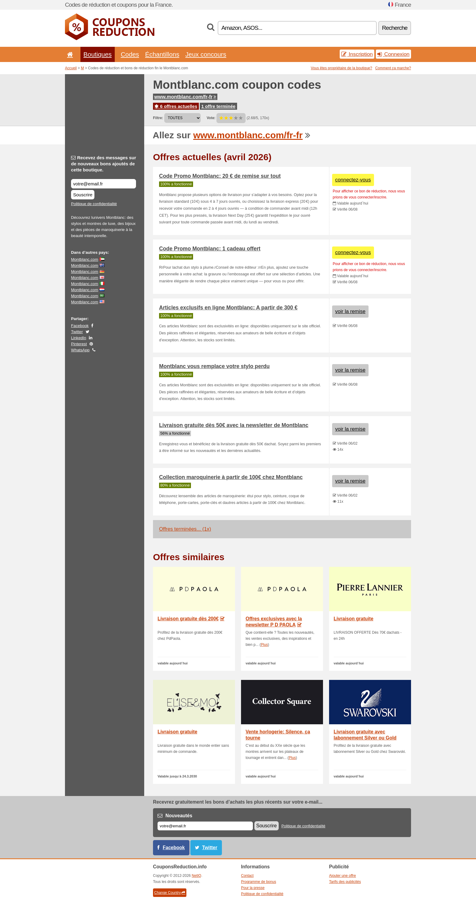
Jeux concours (205, 54)
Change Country (169, 893)
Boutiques (97, 54)
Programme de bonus (258, 882)
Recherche (394, 28)
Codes (130, 54)
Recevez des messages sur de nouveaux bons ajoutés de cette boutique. (103, 163)
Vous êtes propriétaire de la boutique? (341, 68)
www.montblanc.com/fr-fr (185, 96)
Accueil (71, 68)
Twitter (77, 331)
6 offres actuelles (176, 106)
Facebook (80, 325)
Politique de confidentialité (94, 204)
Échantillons (162, 54)
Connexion (393, 54)
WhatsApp (80, 350)
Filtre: (158, 118)
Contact (247, 876)
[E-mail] (205, 826)
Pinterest (79, 344)
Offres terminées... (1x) (185, 529)
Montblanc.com (84, 259)
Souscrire (82, 194)
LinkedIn (78, 338)
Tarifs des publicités (345, 882)
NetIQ (196, 876)
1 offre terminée (218, 106)
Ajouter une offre (342, 876)
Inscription (357, 54)
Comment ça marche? (393, 68)
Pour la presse (252, 888)
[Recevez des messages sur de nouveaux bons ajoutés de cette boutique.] (103, 183)
